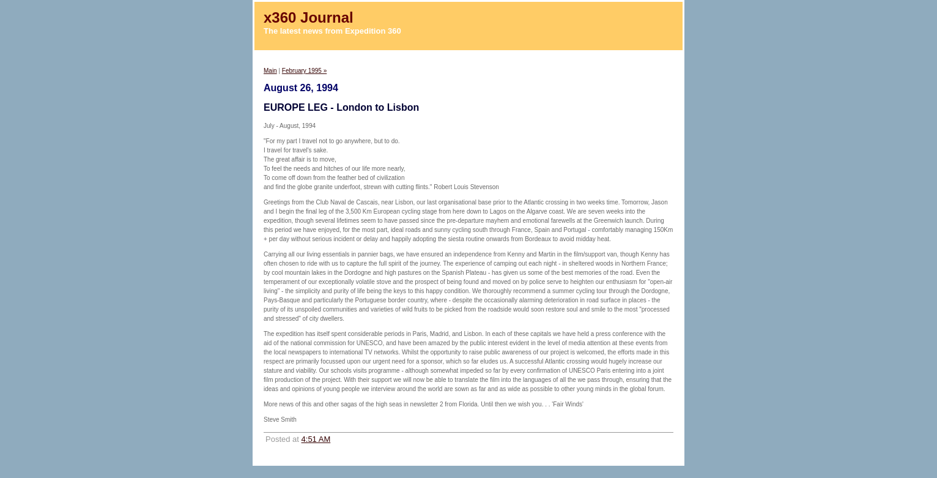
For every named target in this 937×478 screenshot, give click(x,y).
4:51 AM (316, 439)
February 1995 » (304, 70)
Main (270, 70)
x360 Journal (309, 17)
